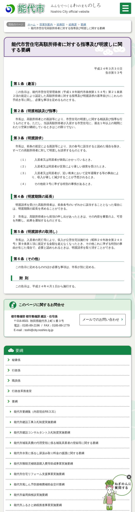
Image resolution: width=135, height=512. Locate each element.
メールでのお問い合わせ (100, 319)
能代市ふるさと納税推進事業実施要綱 (38, 505)
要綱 (19, 350)
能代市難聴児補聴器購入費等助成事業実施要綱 (43, 463)
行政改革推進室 (22, 390)
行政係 (16, 370)
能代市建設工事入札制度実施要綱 (35, 422)
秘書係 (16, 359)
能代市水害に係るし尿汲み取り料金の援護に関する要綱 (49, 453)
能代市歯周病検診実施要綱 (31, 494)
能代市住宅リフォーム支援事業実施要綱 (39, 473)
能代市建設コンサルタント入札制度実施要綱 (42, 432)
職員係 (16, 380)
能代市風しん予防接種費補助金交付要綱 (39, 484)
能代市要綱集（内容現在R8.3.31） (35, 411)
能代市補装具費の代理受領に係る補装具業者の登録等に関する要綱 (56, 442)
